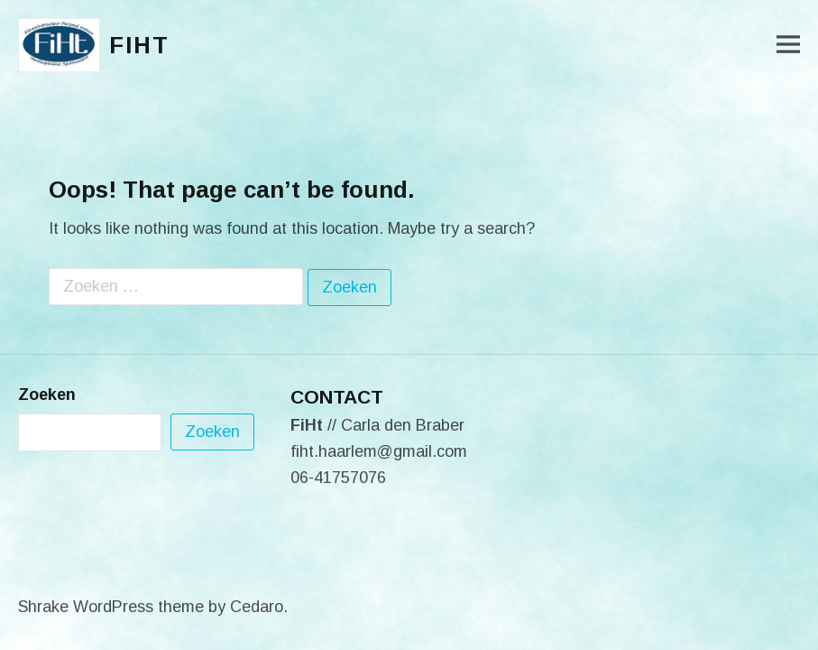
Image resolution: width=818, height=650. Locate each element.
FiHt (139, 45)
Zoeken (47, 394)
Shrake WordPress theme (111, 607)
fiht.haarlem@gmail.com (378, 451)
